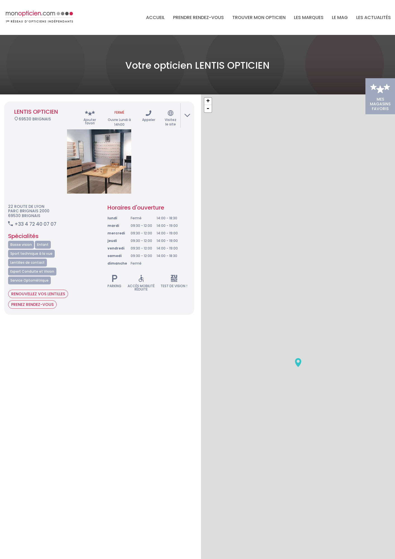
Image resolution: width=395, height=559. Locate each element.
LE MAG (340, 17)
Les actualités (373, 17)
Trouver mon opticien (259, 17)
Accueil (155, 17)
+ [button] (208, 92)
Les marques (309, 17)
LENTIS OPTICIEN (36, 102)
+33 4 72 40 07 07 (35, 215)
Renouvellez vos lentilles (38, 284)
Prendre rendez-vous (198, 17)
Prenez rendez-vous (32, 295)
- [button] (208, 99)
